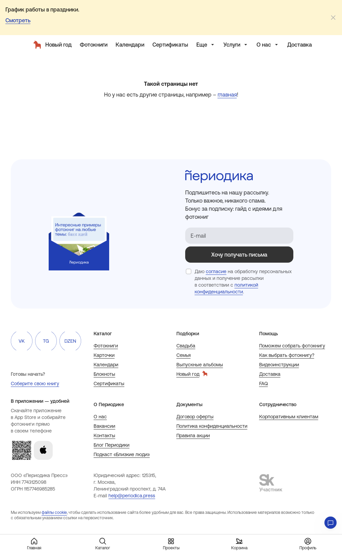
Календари (106, 364)
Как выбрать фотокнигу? (286, 355)
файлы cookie (54, 512)
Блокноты (104, 374)
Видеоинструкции (279, 364)
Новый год (191, 374)
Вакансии (104, 426)
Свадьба (185, 345)
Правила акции (193, 435)
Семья (183, 355)
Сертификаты (109, 383)
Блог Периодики (111, 445)
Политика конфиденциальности (211, 426)
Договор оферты (195, 416)
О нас (100, 416)
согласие (216, 271)
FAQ (263, 383)
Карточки (104, 355)
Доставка (269, 374)
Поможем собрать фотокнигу (292, 345)
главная (227, 94)
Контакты (104, 435)
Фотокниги (106, 345)
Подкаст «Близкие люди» (122, 454)
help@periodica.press (131, 495)
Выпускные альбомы (199, 364)
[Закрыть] (333, 17)
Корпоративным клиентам (288, 416)
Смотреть (17, 20)
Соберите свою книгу (35, 383)
